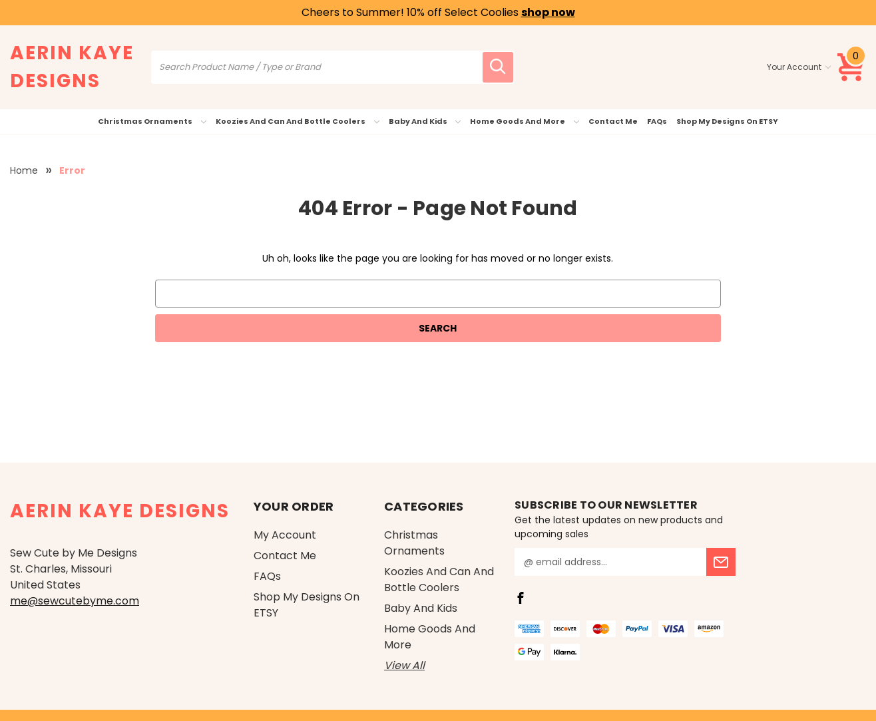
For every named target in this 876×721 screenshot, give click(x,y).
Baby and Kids (425, 121)
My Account (285, 535)
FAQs (657, 121)
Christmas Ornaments (152, 121)
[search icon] (498, 67)
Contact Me (613, 121)
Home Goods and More (524, 121)
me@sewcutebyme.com (74, 600)
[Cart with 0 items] (851, 67)
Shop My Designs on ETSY (727, 121)
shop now (548, 12)
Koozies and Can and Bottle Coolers (297, 121)
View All (404, 665)
